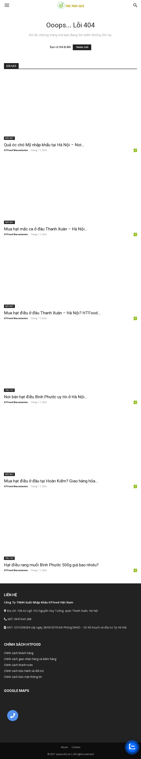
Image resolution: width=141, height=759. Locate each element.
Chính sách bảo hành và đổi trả (24, 671)
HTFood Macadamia (16, 150)
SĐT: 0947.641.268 (19, 619)
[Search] (135, 5)
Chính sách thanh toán (18, 665)
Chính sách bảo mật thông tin (23, 677)
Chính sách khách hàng (18, 653)
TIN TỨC (9, 390)
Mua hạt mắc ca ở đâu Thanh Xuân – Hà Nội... (46, 229)
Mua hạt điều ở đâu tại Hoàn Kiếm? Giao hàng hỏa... (51, 481)
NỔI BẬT (9, 138)
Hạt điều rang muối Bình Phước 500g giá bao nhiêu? (51, 565)
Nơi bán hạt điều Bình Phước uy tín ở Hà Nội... (45, 396)
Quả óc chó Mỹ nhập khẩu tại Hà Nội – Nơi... (44, 144)
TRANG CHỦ (82, 47)
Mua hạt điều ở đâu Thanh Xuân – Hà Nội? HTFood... (52, 313)
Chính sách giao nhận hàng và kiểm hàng (30, 659)
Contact (76, 747)
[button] (6, 5)
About (64, 747)
